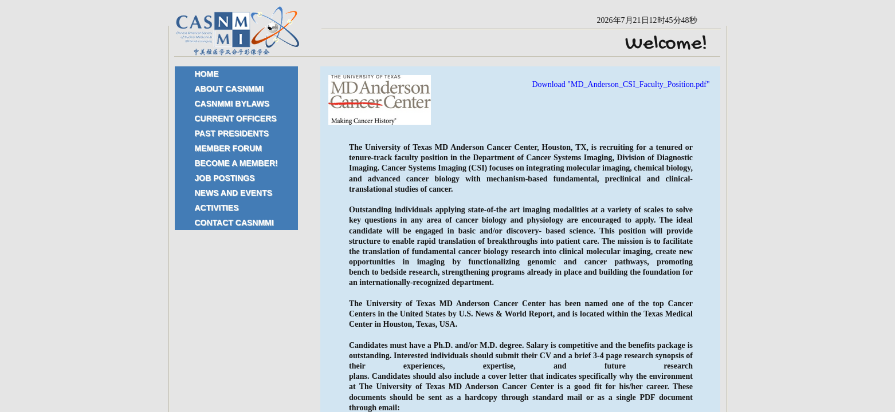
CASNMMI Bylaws (232, 103)
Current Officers (236, 118)
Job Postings (225, 178)
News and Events (234, 192)
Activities (217, 207)
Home (207, 73)
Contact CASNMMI (234, 222)
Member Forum (228, 148)
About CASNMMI (229, 88)
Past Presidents (232, 133)
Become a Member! (236, 163)
